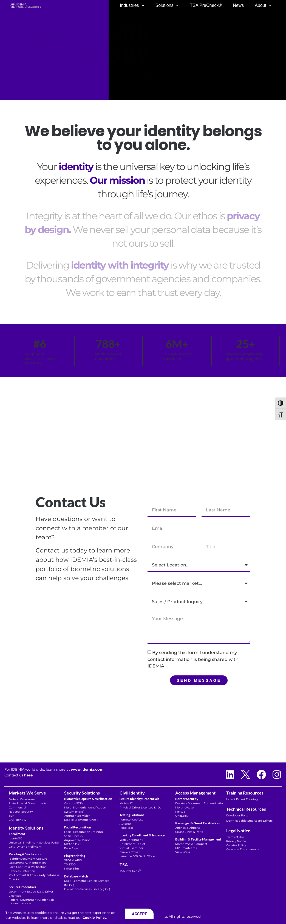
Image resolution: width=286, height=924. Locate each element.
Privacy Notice (236, 841)
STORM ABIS (73, 860)
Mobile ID (126, 803)
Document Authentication (27, 863)
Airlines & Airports (187, 828)
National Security (21, 811)
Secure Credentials (22, 887)
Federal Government (23, 799)
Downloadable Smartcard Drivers (249, 820)
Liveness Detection (22, 871)
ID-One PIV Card (20, 904)
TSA (11, 816)
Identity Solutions (26, 827)
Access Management (195, 792)
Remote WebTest (131, 819)
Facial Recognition (77, 827)
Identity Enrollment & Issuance (142, 835)
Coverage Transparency (243, 849)
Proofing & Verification (26, 854)
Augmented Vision (77, 816)
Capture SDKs (73, 803)
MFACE (180, 811)
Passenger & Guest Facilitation (197, 823)
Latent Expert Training (242, 799)
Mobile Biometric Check (81, 820)
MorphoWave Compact (191, 844)
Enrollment (17, 834)
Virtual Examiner (131, 848)
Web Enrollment (131, 840)
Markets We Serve (27, 792)
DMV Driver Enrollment (25, 846)
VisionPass (182, 852)
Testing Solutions (132, 815)
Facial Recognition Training (83, 832)
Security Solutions (82, 792)
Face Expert (72, 848)
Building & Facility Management (198, 839)
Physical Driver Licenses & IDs (140, 807)
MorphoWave (184, 807)
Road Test (126, 828)
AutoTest (125, 823)
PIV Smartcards (186, 848)
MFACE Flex (72, 844)
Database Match (76, 876)
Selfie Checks (73, 836)
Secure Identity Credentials (139, 799)
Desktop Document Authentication (200, 803)
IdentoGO (15, 838)
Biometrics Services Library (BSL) (87, 889)
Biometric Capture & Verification (88, 799)
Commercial (17, 807)
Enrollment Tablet (132, 844)
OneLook (181, 816)
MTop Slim (71, 868)
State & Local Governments (28, 803)
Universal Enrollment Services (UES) (34, 842)
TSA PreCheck (130, 871)
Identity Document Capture (28, 858)
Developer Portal (237, 815)
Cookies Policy (236, 845)
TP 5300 (70, 864)
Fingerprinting (74, 856)
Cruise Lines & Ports (189, 832)
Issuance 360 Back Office (137, 856)
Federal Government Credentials (31, 900)
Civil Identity (17, 820)
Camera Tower (130, 852)
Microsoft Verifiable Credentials (30, 908)
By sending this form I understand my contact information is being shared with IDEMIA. (193, 659)
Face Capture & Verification (28, 867)
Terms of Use (235, 837)
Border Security (186, 799)
